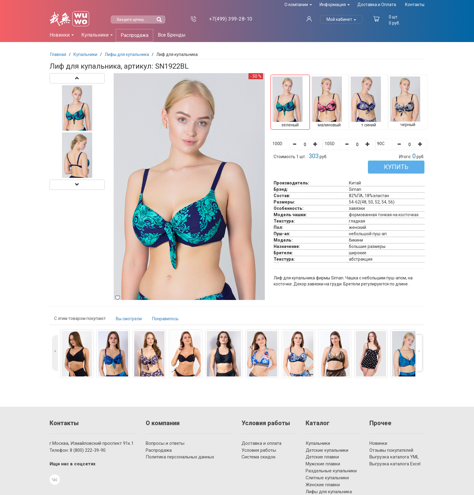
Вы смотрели (129, 318)
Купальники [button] (97, 35)
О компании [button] (298, 4)
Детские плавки (322, 457)
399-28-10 (230, 19)
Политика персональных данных (180, 457)
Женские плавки (323, 484)
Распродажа (134, 35)
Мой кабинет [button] (341, 19)
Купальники (318, 443)
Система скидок (259, 457)
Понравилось (165, 318)
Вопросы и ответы (165, 443)
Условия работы (259, 450)
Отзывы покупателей (391, 450)
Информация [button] (335, 4)
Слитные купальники (327, 477)
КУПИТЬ (396, 167)
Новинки (378, 443)
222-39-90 (88, 450)
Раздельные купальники (331, 471)
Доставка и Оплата (376, 4)
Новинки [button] (62, 35)
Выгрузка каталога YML (394, 457)
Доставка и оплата (261, 443)
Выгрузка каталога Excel (394, 464)
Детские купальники (327, 450)
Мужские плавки (323, 464)
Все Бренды (172, 35)
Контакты (414, 4)
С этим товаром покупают (80, 318)
